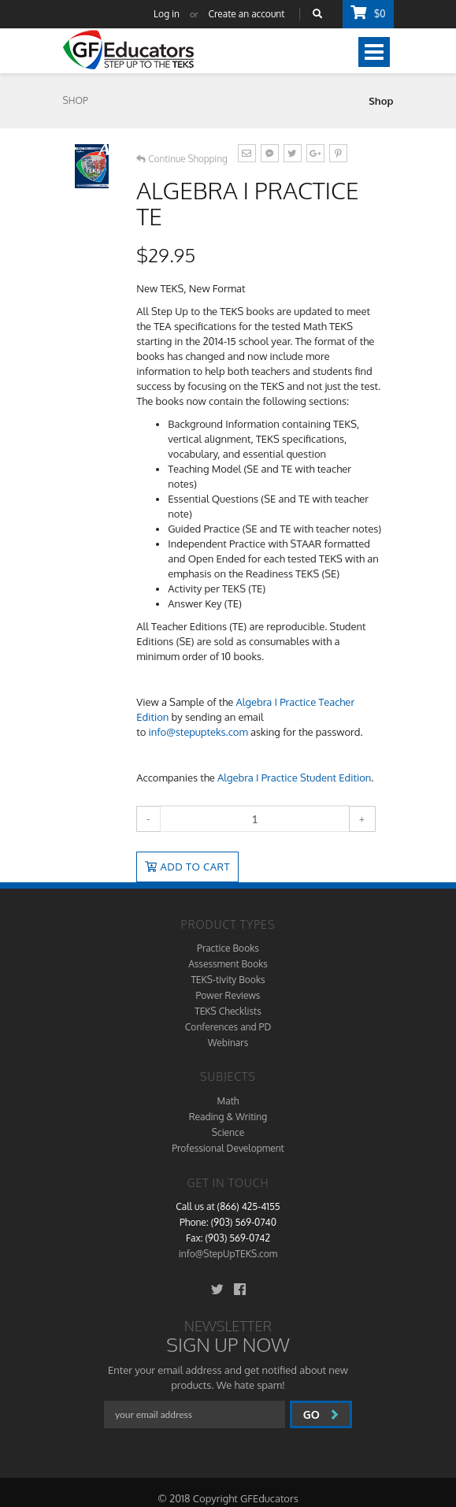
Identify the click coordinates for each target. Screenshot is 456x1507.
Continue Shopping (182, 159)
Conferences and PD (228, 1027)
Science (228, 1132)
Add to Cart (187, 866)
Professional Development (228, 1148)
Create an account (247, 14)
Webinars (228, 1043)
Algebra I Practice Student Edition (294, 777)
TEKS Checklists (228, 1011)
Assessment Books (228, 964)
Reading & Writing (228, 1117)
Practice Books (228, 948)
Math (228, 1101)
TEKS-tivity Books (228, 979)
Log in (167, 14)
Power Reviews (228, 995)
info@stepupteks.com (198, 732)
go (321, 1414)
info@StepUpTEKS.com (228, 1254)
